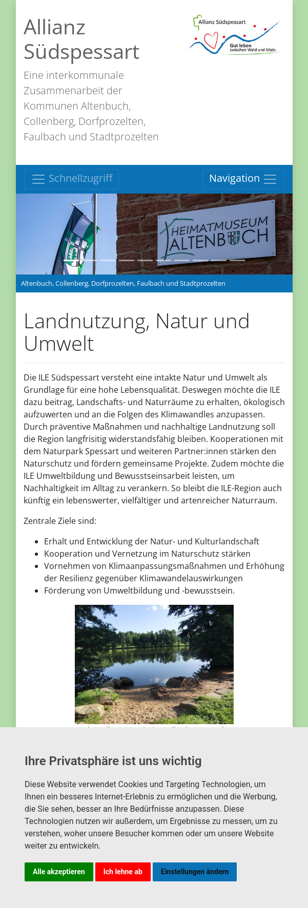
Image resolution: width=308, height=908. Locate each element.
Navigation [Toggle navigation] (243, 179)
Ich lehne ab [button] (123, 872)
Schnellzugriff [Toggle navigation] (71, 179)
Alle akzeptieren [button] (59, 872)
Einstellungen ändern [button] (195, 872)
